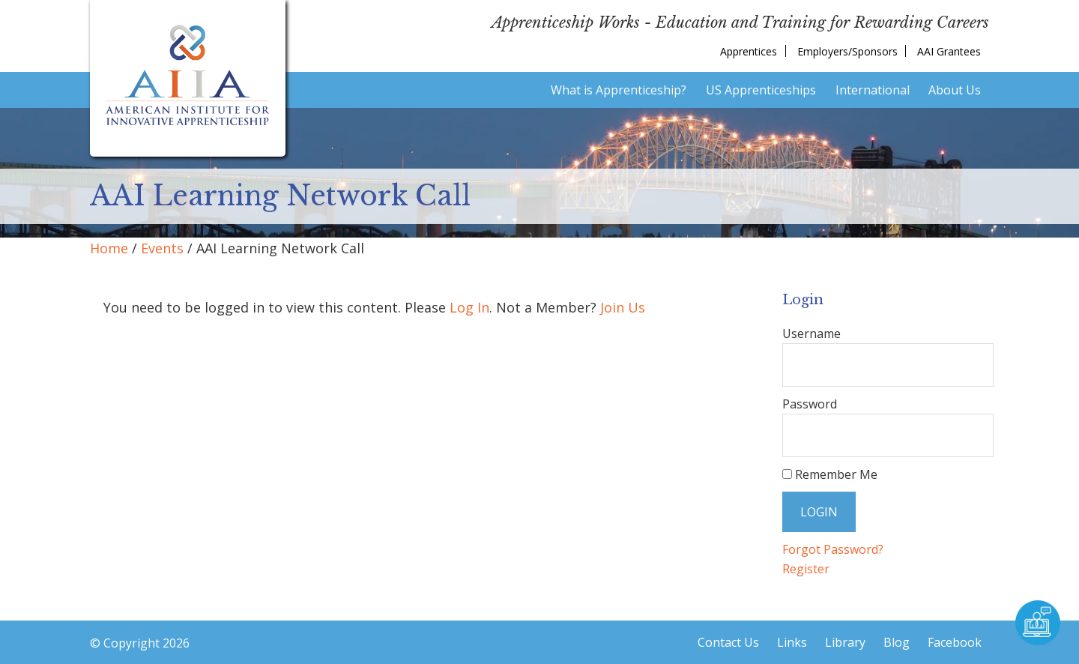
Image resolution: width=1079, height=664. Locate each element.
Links (792, 642)
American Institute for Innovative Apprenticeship (187, 75)
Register (805, 569)
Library (845, 642)
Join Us (622, 307)
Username (811, 333)
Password (809, 404)
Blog (896, 642)
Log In (469, 307)
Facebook (955, 642)
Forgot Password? (832, 549)
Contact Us (728, 642)
